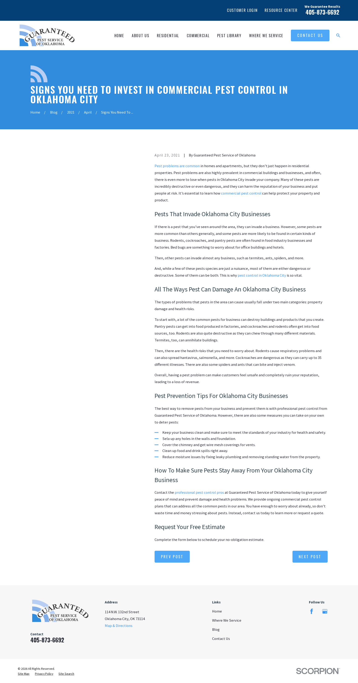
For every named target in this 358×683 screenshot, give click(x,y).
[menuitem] (23, 674)
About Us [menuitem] (140, 35)
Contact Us (310, 35)
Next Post (310, 556)
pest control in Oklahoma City (262, 275)
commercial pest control (241, 193)
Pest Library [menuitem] (229, 35)
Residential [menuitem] (168, 35)
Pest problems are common (177, 166)
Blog (216, 629)
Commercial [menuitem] (198, 35)
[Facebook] (311, 611)
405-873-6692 (322, 12)
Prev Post (172, 556)
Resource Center (281, 10)
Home (217, 611)
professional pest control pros (199, 492)
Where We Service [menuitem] (266, 35)
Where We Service (226, 620)
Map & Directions (118, 625)
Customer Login (242, 10)
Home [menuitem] (119, 35)
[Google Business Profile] (324, 611)
